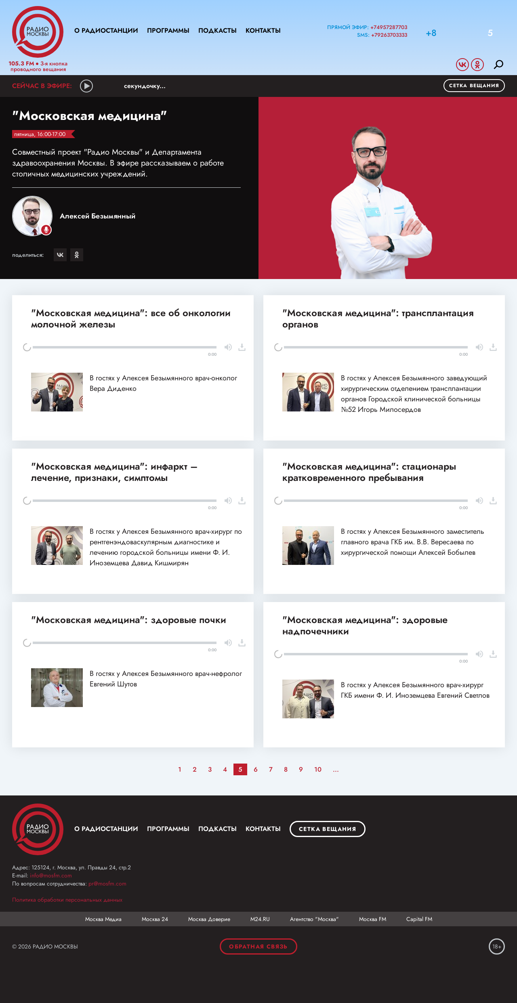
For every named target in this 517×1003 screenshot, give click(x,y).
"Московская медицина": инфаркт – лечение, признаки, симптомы (114, 472)
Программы (168, 30)
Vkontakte (462, 64)
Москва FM (372, 919)
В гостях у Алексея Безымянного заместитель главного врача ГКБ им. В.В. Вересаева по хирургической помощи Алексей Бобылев (412, 542)
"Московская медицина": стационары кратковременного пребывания (369, 472)
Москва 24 (155, 919)
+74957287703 (388, 27)
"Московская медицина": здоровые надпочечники (365, 625)
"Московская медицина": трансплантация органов (378, 318)
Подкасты (217, 30)
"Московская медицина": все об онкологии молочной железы (131, 318)
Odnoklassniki (477, 64)
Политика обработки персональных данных (67, 900)
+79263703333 (389, 35)
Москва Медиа (103, 919)
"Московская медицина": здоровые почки (128, 620)
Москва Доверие (209, 919)
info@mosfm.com (51, 875)
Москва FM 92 (37, 829)
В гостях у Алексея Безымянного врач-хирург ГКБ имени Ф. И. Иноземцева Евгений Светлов (415, 690)
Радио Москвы (37, 32)
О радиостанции (106, 30)
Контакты (263, 30)
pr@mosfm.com (107, 883)
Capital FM (419, 919)
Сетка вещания (474, 85)
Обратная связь (258, 946)
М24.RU (260, 919)
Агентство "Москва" (314, 919)
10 (318, 769)
